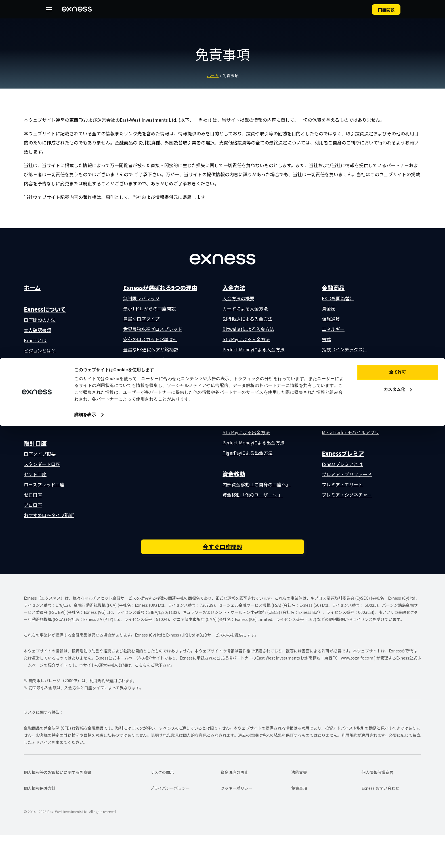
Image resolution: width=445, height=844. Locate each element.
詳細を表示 (85, 832)
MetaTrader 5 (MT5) (343, 401)
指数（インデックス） (344, 349)
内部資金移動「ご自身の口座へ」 (256, 484)
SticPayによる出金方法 (246, 432)
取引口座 (35, 443)
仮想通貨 (331, 318)
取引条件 (134, 401)
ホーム (213, 75)
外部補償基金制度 (141, 369)
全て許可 (397, 790)
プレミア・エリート (342, 484)
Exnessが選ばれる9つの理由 (160, 288)
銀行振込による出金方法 (247, 411)
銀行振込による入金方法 (247, 318)
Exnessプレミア (343, 453)
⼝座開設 (378, 9)
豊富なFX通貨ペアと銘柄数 (150, 349)
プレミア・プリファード (347, 474)
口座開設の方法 (40, 319)
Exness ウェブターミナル (347, 391)
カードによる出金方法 (245, 401)
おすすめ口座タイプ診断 (49, 515)
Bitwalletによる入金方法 (248, 329)
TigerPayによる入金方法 (247, 359)
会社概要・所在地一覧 (46, 381)
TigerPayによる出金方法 (247, 452)
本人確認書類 (37, 330)
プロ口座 (33, 504)
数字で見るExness (42, 360)
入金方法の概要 (238, 298)
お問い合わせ (37, 411)
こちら (141, 674)
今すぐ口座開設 (222, 554)
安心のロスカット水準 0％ (150, 339)
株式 (326, 339)
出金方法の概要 (238, 391)
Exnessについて (45, 309)
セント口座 (35, 474)
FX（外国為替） (338, 298)
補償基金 (33, 401)
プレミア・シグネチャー (347, 494)
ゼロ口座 (33, 494)
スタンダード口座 (42, 464)
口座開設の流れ (40, 371)
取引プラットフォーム (350, 370)
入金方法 (233, 288)
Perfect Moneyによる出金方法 (253, 442)
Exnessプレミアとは (342, 464)
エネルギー (333, 329)
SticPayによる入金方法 (246, 339)
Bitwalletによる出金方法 (248, 422)
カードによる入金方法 (245, 308)
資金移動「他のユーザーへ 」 (252, 494)
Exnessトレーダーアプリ (346, 381)
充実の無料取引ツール (146, 380)
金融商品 (333, 288)
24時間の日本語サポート (148, 359)
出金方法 (233, 381)
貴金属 (328, 308)
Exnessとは (35, 340)
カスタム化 (398, 807)
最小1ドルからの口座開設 (149, 308)
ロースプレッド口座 (44, 484)
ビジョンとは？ (40, 350)
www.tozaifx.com (357, 667)
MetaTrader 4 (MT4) (343, 411)
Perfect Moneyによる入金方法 (253, 349)
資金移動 (233, 474)
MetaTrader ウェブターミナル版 (355, 422)
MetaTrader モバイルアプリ (350, 432)
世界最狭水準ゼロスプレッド (152, 329)
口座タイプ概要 (40, 453)
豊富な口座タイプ (141, 318)
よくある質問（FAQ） (46, 422)
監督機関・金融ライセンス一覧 (55, 391)
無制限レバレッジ (141, 298)
